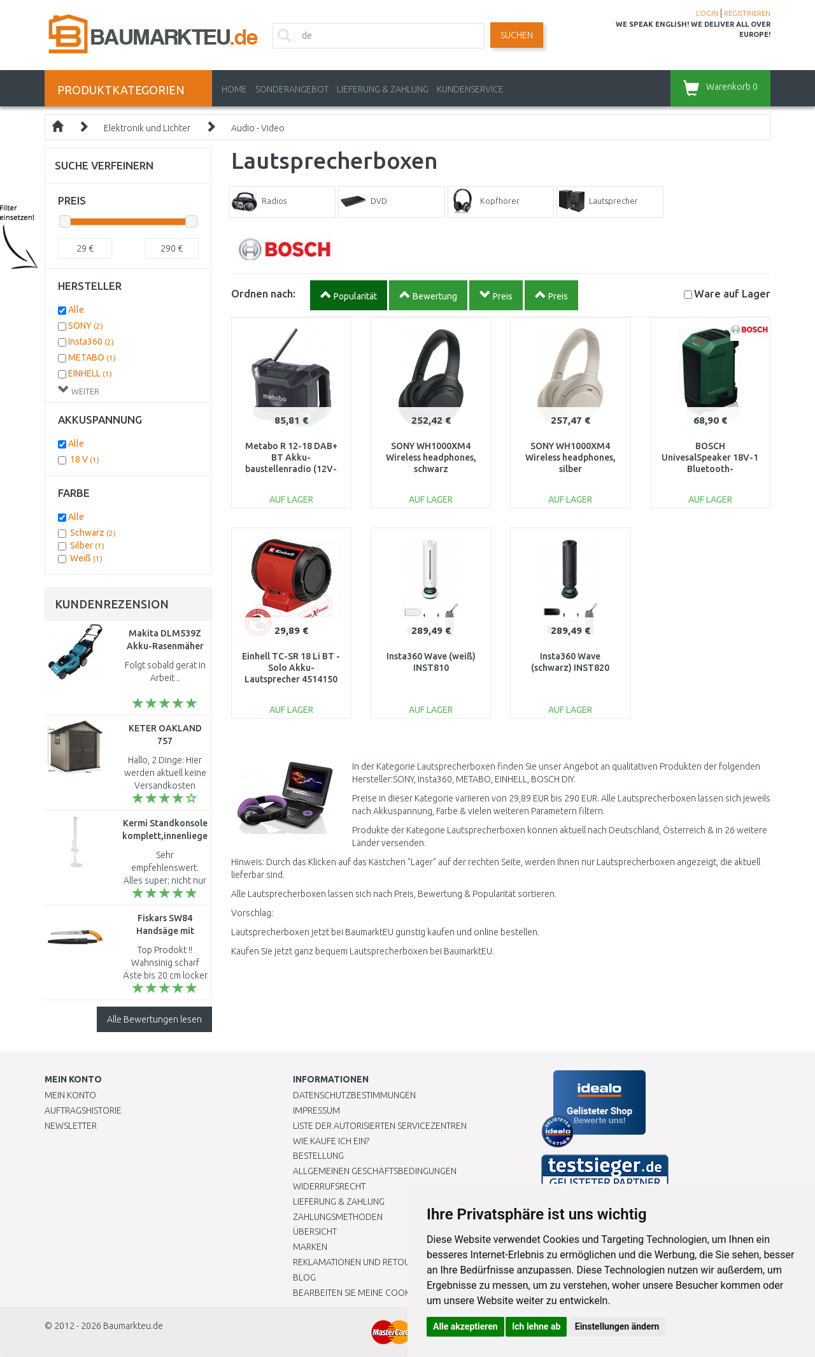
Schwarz (93, 533)
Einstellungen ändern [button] (617, 1326)
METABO (92, 357)
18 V (84, 459)
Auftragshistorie (83, 1110)
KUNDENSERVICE (470, 89)
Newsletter (71, 1126)
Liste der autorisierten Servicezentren (380, 1126)
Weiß (86, 558)
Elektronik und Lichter (147, 128)
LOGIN (707, 13)
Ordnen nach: (263, 293)
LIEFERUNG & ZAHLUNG (383, 89)
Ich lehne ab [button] (536, 1326)
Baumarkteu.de (133, 1326)
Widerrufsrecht (329, 1186)
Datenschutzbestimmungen (354, 1095)
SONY (85, 325)
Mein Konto (70, 1095)
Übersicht (315, 1231)
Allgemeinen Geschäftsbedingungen (375, 1171)
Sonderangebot (292, 89)
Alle (76, 310)
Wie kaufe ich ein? (331, 1141)
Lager (732, 293)
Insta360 (91, 341)
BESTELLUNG (318, 1156)
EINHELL (90, 373)
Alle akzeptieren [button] (465, 1326)
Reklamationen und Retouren (359, 1262)
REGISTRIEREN (747, 13)
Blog (304, 1277)
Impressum (316, 1110)
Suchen (516, 35)
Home (234, 89)
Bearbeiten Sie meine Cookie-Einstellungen (388, 1293)
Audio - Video (258, 128)
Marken (310, 1247)
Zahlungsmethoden (338, 1217)
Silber (87, 545)
